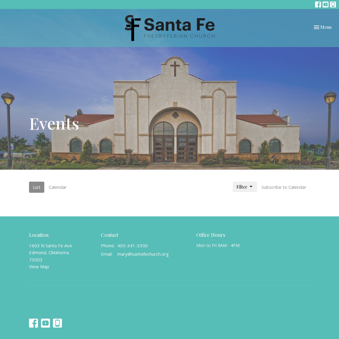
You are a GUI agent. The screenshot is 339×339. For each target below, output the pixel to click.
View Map (39, 266)
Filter (244, 187)
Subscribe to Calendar (284, 187)
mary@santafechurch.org (143, 254)
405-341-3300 (132, 245)
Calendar (58, 187)
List (36, 187)
